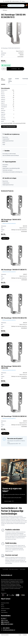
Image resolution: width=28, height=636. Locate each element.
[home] (4, 5)
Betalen (2, 604)
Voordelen (17, 78)
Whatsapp (23, 1)
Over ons (2, 606)
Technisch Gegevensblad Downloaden (9, 126)
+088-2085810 (7, 1)
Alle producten (3, 593)
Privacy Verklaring (4, 612)
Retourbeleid (3, 610)
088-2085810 (6, 569)
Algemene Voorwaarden (5, 608)
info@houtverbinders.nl (16, 1)
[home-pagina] (1, 10)
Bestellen (2, 601)
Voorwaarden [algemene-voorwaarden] (25, 634)
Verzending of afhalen (5, 602)
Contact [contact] (20, 634)
